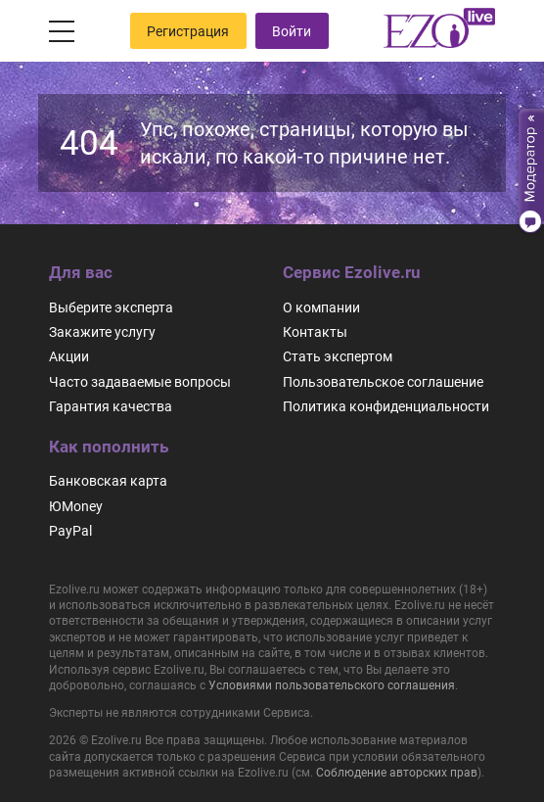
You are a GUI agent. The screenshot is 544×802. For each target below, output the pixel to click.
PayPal (70, 531)
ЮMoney (76, 506)
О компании (321, 307)
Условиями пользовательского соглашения (331, 685)
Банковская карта (108, 481)
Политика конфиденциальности (386, 406)
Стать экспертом (337, 356)
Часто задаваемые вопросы (140, 382)
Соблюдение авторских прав (396, 772)
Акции (69, 356)
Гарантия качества (110, 406)
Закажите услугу (102, 332)
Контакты (315, 332)
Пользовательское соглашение (383, 382)
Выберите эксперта (111, 307)
